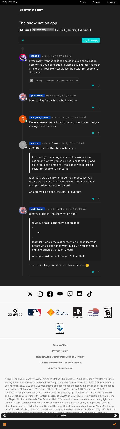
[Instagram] (40, 294)
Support (96, 2)
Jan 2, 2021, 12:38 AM (73, 143)
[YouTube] (60, 294)
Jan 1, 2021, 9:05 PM (61, 56)
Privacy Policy (60, 351)
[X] (30, 294)
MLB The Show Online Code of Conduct (60, 362)
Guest (55, 143)
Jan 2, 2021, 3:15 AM (76, 209)
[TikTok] (89, 294)
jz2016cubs (37, 95)
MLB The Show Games (60, 368)
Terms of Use (60, 345)
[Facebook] (50, 294)
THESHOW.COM (9, 2)
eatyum (35, 143)
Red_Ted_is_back (40, 117)
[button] (4, 424)
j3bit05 (35, 56)
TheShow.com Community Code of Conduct (60, 356)
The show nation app (62, 148)
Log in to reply (91, 40)
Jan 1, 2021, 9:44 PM (65, 95)
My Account (112, 2)
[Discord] (79, 294)
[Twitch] (70, 294)
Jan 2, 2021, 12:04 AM (72, 117)
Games (83, 2)
